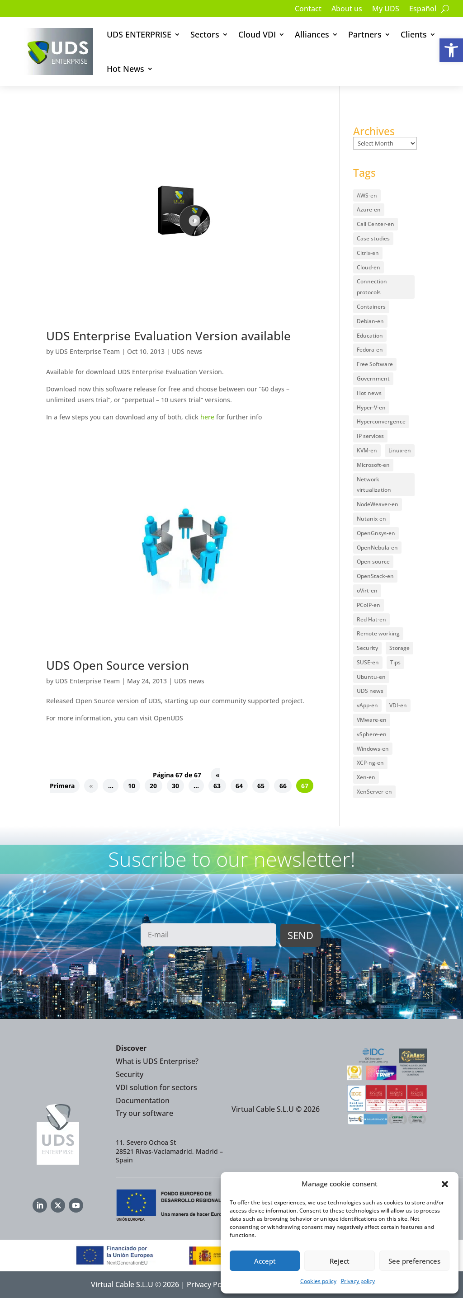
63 (217, 785)
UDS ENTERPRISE (139, 34)
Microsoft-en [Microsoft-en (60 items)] (373, 465)
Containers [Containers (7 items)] (371, 306)
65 (261, 785)
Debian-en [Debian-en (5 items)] (370, 321)
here (207, 417)
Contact (308, 9)
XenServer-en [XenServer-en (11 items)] (374, 791)
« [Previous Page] (91, 785)
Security (129, 1074)
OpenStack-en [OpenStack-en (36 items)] (375, 576)
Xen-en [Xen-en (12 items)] (366, 777)
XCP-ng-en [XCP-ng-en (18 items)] (370, 763)
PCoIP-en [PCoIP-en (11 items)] (368, 605)
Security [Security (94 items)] (367, 648)
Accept (265, 1260)
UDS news (187, 351)
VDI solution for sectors (156, 1087)
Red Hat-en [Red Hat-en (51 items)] (371, 619)
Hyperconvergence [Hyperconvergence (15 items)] (381, 421)
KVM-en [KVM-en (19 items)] (367, 450)
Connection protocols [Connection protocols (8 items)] (372, 286)
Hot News (125, 68)
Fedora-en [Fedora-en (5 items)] (370, 349)
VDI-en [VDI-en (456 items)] (398, 705)
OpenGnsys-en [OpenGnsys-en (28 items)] (376, 533)
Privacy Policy (210, 1284)
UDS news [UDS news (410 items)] (370, 691)
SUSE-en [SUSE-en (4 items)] (368, 662)
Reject (340, 1260)
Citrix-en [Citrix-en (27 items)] (368, 253)
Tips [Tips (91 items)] (395, 662)
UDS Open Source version (117, 665)
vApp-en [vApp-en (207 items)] (367, 705)
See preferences (414, 1260)
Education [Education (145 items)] (370, 335)
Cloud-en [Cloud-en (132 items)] (368, 267)
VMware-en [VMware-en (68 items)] (372, 720)
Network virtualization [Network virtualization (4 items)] (374, 484)
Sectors (204, 34)
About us (346, 9)
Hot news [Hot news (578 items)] (369, 393)
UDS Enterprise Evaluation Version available (168, 336)
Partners (365, 34)
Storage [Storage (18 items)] (399, 648)
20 (153, 785)
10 (131, 785)
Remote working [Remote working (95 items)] (378, 633)
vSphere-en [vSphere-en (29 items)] (372, 734)
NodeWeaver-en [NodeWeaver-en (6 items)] (377, 504)
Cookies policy (318, 1281)
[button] (451, 50)
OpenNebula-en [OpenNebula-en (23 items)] (377, 547)
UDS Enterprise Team (87, 351)
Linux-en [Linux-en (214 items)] (399, 450)
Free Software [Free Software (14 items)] (375, 364)
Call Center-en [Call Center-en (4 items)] (375, 224)
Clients (414, 34)
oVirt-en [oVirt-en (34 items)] (367, 590)
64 (239, 785)
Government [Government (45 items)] (373, 378)
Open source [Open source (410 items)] (373, 561)
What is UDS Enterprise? (157, 1061)
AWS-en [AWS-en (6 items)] (367, 195)
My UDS (385, 9)
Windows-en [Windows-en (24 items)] (373, 748)
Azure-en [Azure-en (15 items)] (369, 209)
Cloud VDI (257, 34)
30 (175, 785)
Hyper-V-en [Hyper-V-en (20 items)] (371, 407)
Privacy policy (358, 1281)
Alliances (312, 34)
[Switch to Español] (422, 10)
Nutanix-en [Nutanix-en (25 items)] (371, 518)
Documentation (143, 1100)
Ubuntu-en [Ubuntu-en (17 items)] (371, 677)
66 (283, 785)
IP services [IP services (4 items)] (370, 436)
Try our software (144, 1113)
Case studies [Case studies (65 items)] (373, 238)
